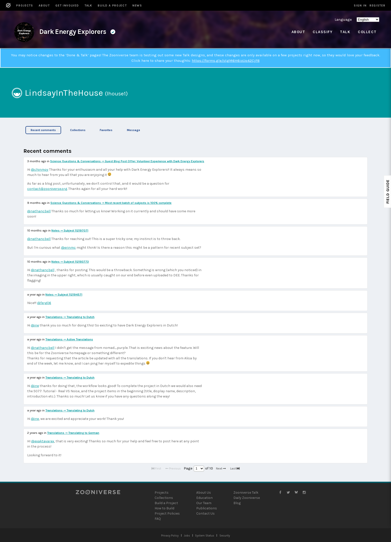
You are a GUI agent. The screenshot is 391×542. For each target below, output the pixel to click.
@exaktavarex (42, 441)
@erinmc (68, 247)
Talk (345, 32)
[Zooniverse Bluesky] (296, 492)
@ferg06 (44, 303)
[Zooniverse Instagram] (304, 492)
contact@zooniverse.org (47, 189)
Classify (322, 32)
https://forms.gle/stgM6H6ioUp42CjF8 (226, 60)
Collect (367, 32)
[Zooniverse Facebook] (280, 492)
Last (235, 468)
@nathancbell (39, 211)
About (298, 32)
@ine (35, 325)
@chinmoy (39, 169)
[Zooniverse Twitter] (288, 492)
